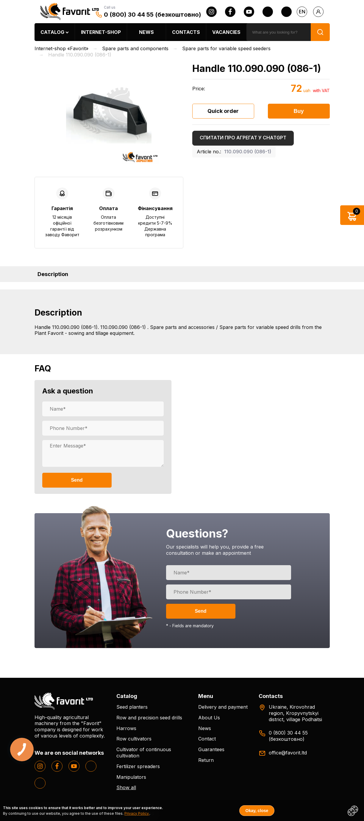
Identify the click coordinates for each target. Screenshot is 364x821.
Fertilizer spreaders (138, 766)
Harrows (126, 728)
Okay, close (257, 810)
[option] (109, 113)
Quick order (223, 111)
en (302, 12)
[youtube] (249, 12)
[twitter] (268, 12)
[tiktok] (286, 12)
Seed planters (132, 707)
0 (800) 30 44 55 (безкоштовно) (152, 14)
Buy (298, 111)
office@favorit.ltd (288, 753)
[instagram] (211, 12)
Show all (126, 787)
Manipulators (131, 777)
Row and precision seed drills (149, 718)
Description (53, 274)
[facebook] (230, 12)
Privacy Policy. (136, 813)
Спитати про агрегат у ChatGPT (243, 138)
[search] (278, 32)
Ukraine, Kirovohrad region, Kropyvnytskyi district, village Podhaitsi (295, 713)
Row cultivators (133, 739)
